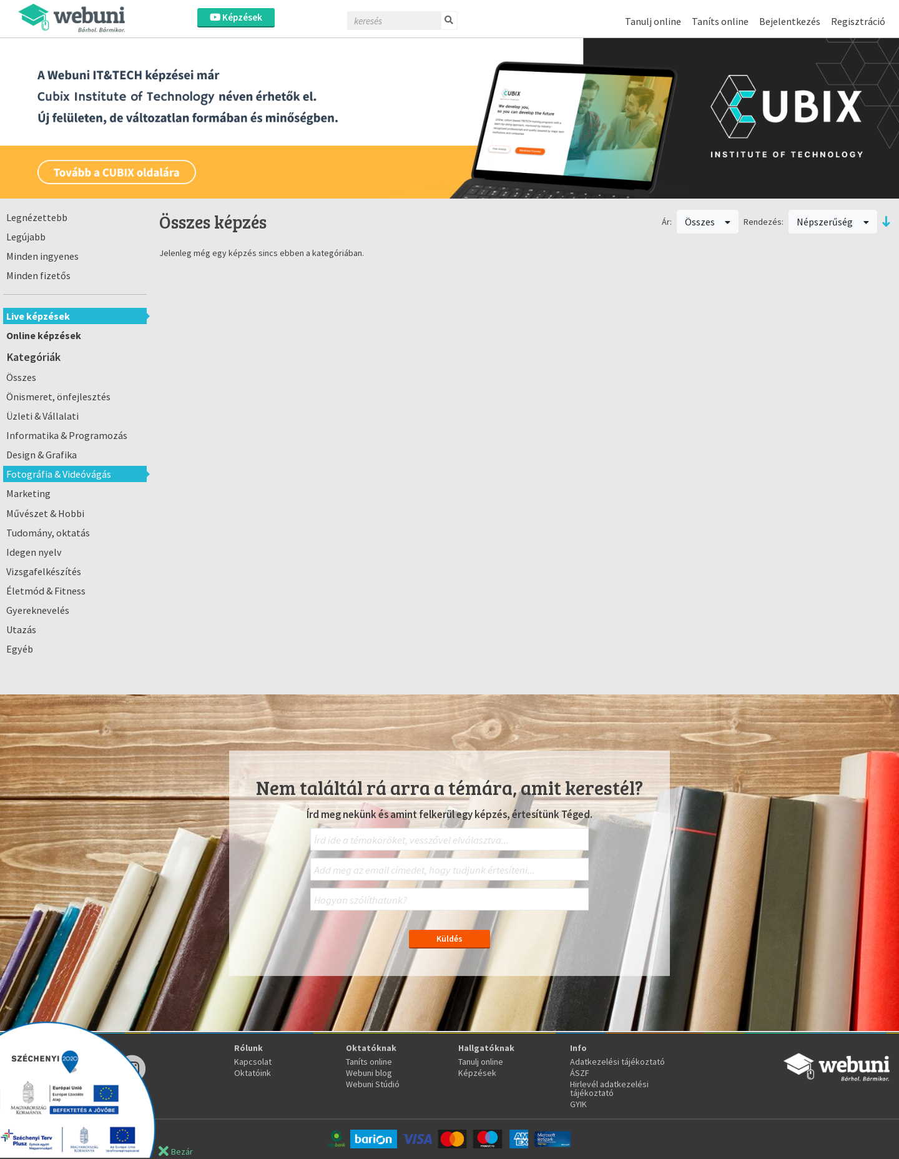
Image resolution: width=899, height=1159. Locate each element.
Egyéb (19, 649)
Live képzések (38, 316)
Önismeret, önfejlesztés (58, 396)
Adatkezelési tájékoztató (617, 1061)
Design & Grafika (41, 454)
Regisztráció (858, 21)
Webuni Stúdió (373, 1084)
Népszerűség (833, 221)
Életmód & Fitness (46, 590)
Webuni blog (369, 1072)
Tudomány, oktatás (48, 532)
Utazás (21, 629)
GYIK (578, 1104)
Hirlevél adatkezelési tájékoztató (609, 1088)
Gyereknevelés (37, 610)
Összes (21, 377)
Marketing (28, 493)
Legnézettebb (36, 217)
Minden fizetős (38, 275)
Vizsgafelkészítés (43, 571)
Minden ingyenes (42, 256)
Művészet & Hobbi (45, 513)
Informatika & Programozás (66, 435)
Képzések (236, 17)
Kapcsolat (253, 1061)
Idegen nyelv (34, 552)
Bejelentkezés (789, 21)
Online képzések (43, 335)
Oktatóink (252, 1072)
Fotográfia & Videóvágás (58, 474)
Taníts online (720, 21)
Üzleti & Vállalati (42, 416)
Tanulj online (653, 21)
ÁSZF (579, 1072)
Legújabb (26, 236)
